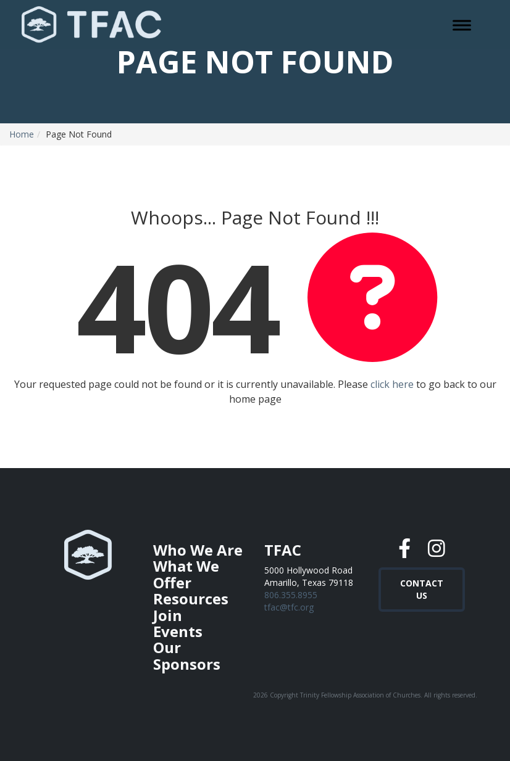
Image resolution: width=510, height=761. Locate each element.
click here (392, 384)
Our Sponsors (186, 655)
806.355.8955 (290, 595)
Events (178, 631)
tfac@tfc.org (289, 607)
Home (21, 134)
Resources (190, 598)
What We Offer (186, 574)
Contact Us (421, 586)
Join (167, 615)
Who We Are (198, 550)
